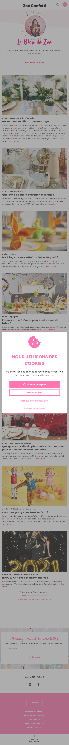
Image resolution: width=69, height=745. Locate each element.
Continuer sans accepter (34, 408)
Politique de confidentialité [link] (34, 400)
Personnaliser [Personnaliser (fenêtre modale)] (34, 392)
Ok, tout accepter (34, 384)
